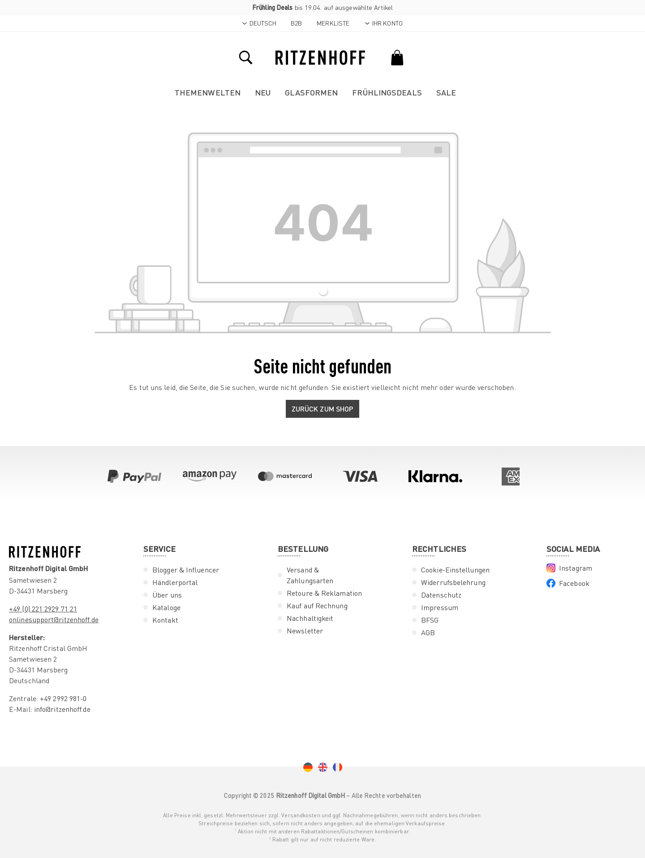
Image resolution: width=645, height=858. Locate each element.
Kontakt (165, 619)
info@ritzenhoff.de (62, 709)
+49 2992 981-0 (63, 698)
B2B (296, 23)
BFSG (430, 619)
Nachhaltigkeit (310, 618)
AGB (428, 632)
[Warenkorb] (397, 56)
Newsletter (305, 630)
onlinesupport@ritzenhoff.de (54, 619)
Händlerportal (175, 582)
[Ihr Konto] (383, 23)
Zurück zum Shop (323, 408)
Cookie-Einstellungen (455, 569)
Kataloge (166, 607)
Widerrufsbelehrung (453, 582)
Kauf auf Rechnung (317, 605)
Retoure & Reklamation (324, 593)
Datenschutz (441, 594)
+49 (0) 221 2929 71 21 (43, 608)
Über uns (167, 594)
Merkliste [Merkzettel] (333, 23)
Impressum (439, 607)
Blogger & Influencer (185, 569)
